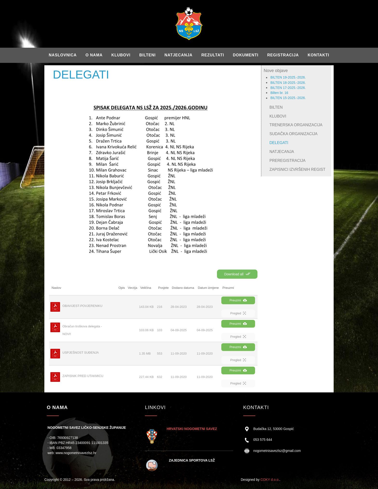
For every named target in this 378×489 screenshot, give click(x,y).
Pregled (238, 313)
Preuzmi (238, 300)
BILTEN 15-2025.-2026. (288, 98)
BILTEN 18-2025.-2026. (288, 83)
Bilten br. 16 (279, 93)
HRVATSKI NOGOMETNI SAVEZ (192, 429)
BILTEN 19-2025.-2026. (288, 77)
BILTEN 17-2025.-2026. (288, 88)
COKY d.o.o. (269, 480)
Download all (237, 274)
